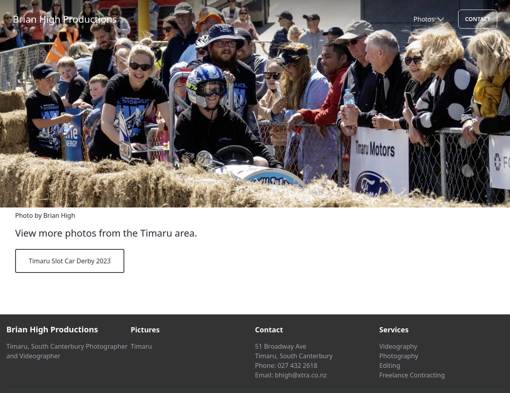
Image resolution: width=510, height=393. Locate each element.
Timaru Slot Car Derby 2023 (70, 261)
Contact (477, 19)
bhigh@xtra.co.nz (301, 375)
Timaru (141, 346)
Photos (424, 19)
